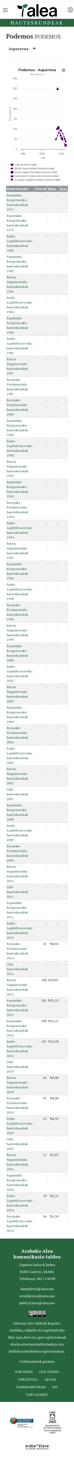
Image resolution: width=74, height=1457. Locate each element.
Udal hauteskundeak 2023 (17, 1144)
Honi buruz (24, 1372)
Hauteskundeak (36, 22)
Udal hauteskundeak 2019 (17, 1067)
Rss (55, 1387)
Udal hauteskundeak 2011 (17, 892)
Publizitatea (28, 1379)
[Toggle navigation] (5, 10)
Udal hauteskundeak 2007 (17, 794)
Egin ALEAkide (37, 1395)
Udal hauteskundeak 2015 (17, 969)
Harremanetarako (31, 1387)
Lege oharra (49, 1372)
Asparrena (22, 48)
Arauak (50, 1379)
